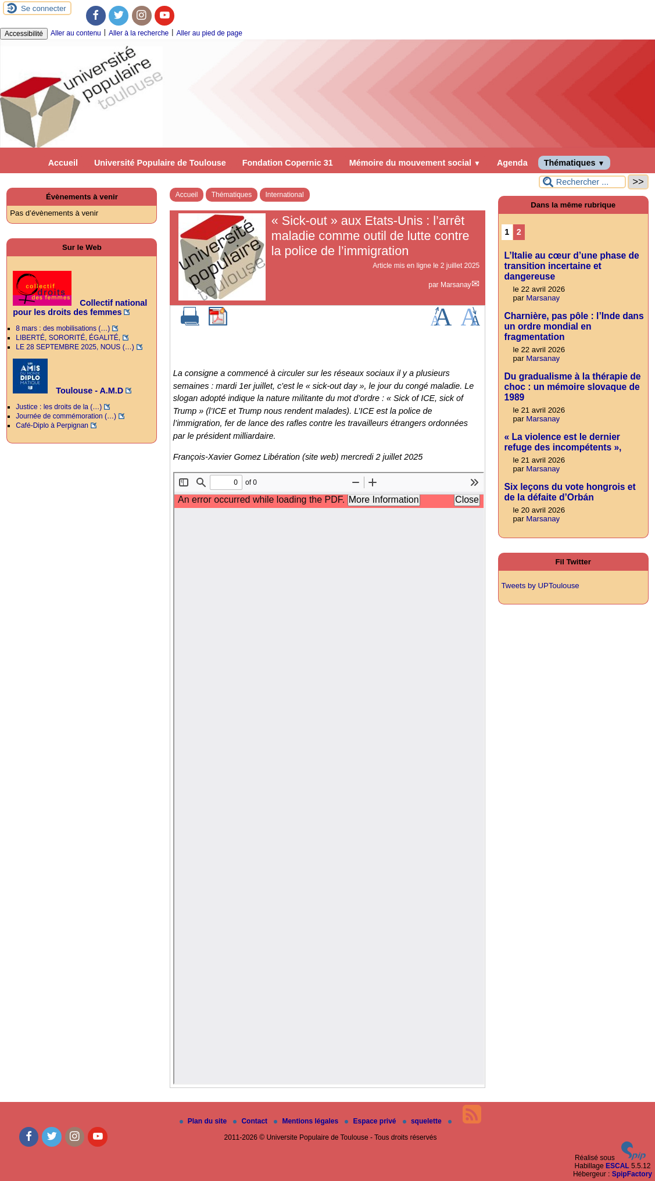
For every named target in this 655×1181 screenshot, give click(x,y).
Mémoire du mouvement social (415, 162)
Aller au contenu (76, 33)
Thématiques (574, 162)
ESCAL (617, 1166)
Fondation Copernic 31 (287, 162)
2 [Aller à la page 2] (519, 232)
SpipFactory (632, 1174)
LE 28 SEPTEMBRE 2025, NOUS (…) (75, 347)
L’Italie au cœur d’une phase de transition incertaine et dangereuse (571, 265)
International (285, 195)
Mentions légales (307, 1121)
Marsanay (456, 285)
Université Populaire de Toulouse (160, 162)
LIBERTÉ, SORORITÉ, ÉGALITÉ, (68, 338)
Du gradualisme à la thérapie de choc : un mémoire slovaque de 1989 (572, 386)
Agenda (512, 162)
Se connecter (43, 8)
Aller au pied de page (209, 33)
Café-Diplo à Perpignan (52, 425)
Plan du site (204, 1121)
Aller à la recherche (139, 33)
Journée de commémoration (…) (66, 416)
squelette (423, 1121)
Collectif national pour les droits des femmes (80, 307)
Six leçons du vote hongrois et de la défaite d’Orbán (570, 492)
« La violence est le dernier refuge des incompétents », (563, 442)
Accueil (63, 162)
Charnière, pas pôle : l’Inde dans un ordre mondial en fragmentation (574, 326)
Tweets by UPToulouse (540, 585)
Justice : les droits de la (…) (59, 407)
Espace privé (371, 1121)
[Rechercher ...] (582, 182)
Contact (251, 1121)
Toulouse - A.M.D (68, 390)
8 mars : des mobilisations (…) (63, 328)
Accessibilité (24, 34)
